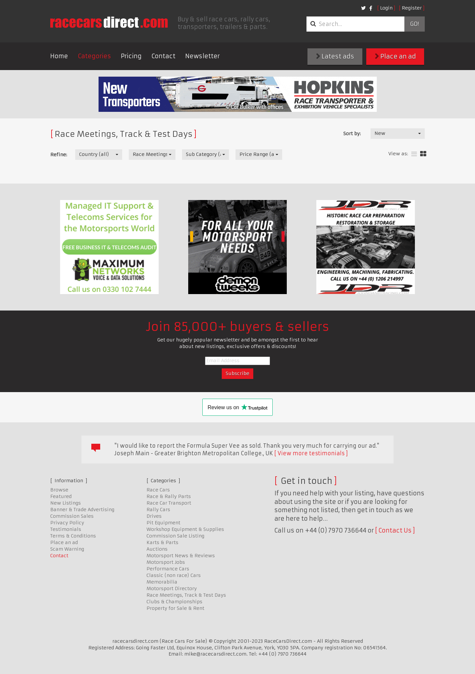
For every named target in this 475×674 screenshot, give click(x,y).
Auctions (157, 549)
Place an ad (395, 56)
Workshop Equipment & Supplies (185, 529)
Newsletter (202, 56)
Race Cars (158, 490)
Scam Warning (67, 549)
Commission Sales (72, 516)
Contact (163, 56)
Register (412, 8)
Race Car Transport (169, 503)
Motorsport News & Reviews (181, 556)
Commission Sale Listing (175, 536)
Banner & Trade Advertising (82, 509)
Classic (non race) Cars (174, 575)
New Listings (65, 503)
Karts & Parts (162, 542)
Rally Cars (158, 509)
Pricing (131, 56)
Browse (59, 490)
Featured (61, 496)
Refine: (58, 155)
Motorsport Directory (172, 588)
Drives (154, 516)
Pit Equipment (163, 523)
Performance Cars (168, 569)
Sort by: (352, 134)
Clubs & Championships (174, 602)
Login (386, 8)
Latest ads (335, 56)
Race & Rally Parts (169, 496)
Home (59, 56)
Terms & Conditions (73, 536)
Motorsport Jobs (166, 562)
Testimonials (65, 529)
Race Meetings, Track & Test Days (186, 595)
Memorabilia (162, 582)
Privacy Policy (67, 523)
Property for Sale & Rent (175, 608)
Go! (414, 24)
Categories (94, 56)
